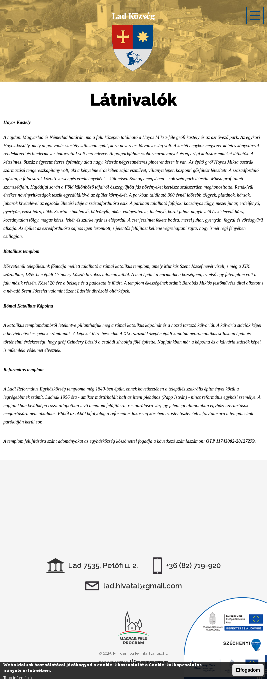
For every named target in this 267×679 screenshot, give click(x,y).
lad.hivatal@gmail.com (142, 585)
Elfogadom (248, 670)
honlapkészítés (113, 662)
